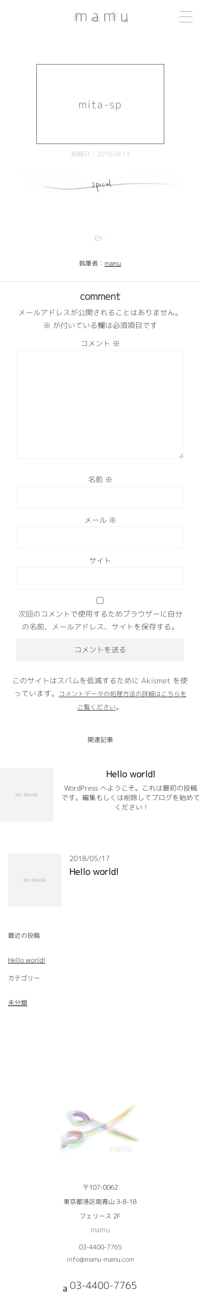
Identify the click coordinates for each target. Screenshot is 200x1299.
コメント (100, 343)
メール (100, 520)
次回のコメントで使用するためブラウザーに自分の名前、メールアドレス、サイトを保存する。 (100, 620)
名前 (100, 479)
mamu (113, 263)
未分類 (17, 1002)
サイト (100, 560)
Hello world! (130, 774)
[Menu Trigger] (186, 17)
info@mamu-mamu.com (100, 1259)
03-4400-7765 (100, 1247)
